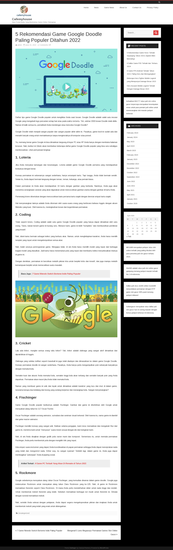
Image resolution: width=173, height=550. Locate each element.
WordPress (104, 548)
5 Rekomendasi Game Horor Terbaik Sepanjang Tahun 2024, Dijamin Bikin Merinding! (141, 56)
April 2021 (131, 195)
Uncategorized (23, 513)
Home (86, 7)
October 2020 (132, 203)
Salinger (73, 548)
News (96, 7)
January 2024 (132, 137)
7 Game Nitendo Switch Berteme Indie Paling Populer (56, 274)
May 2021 (130, 190)
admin (19, 45)
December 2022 (133, 164)
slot (141, 253)
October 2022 (132, 173)
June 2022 (131, 181)
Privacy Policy (152, 7)
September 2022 (133, 177)
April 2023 (131, 146)
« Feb (128, 236)
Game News (109, 7)
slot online (152, 101)
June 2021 (131, 186)
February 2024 (132, 133)
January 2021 (132, 199)
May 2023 (130, 142)
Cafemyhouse (22, 19)
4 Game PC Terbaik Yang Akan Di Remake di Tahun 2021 (60, 463)
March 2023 (131, 150)
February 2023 (132, 155)
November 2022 (133, 168)
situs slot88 (138, 286)
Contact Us (136, 7)
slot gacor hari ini (132, 310)
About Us (123, 7)
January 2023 (132, 159)
